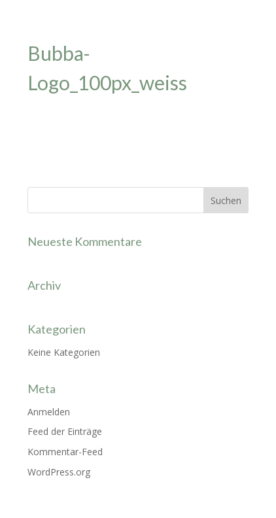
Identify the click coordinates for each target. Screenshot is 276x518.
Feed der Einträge (64, 431)
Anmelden (48, 412)
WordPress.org (58, 472)
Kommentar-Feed (65, 451)
